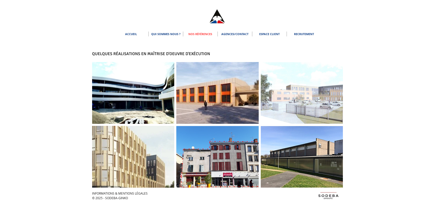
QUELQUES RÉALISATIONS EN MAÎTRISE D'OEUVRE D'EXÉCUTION (151, 53)
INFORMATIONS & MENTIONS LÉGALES (120, 193)
